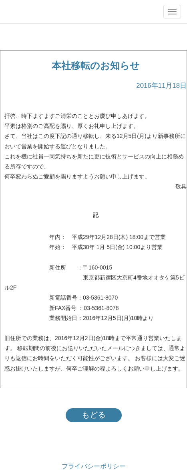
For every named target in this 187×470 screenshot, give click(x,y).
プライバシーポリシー (94, 466)
